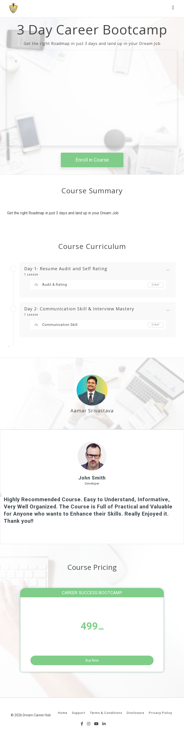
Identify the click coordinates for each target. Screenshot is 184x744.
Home (62, 715)
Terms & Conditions (106, 715)
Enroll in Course (92, 160)
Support (78, 715)
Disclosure (135, 715)
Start (156, 285)
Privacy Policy (160, 715)
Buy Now (92, 660)
